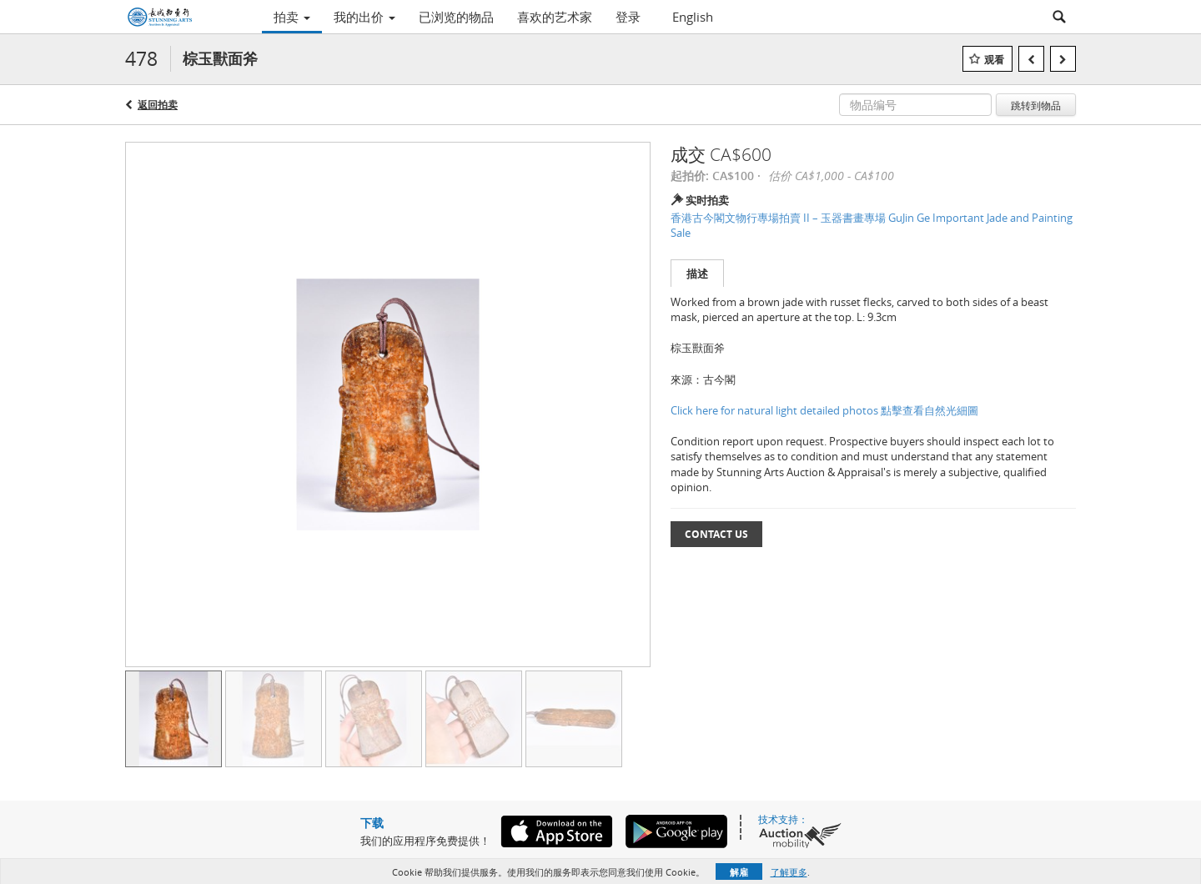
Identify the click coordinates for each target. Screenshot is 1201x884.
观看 (994, 60)
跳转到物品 (1036, 105)
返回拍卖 (158, 105)
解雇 (739, 872)
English (692, 16)
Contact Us (716, 534)
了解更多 (789, 872)
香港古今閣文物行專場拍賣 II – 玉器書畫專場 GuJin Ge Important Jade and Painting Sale (872, 225)
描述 (697, 273)
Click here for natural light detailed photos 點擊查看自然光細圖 (824, 410)
